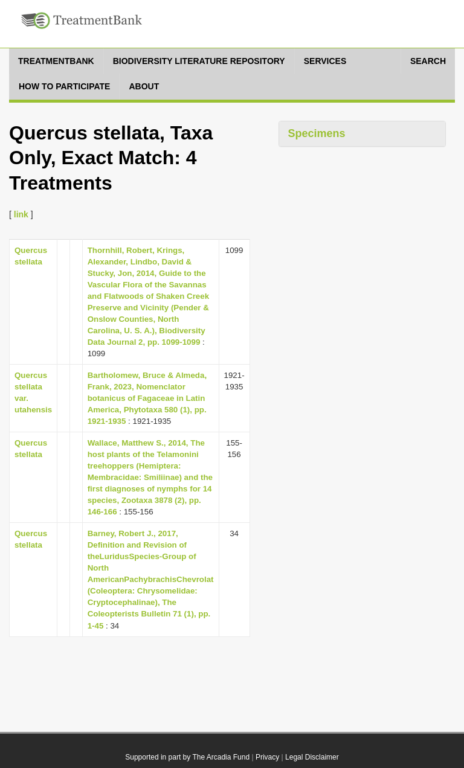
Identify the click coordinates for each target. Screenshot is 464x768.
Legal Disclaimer (312, 757)
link (21, 214)
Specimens (317, 133)
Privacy (267, 757)
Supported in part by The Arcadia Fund (187, 757)
